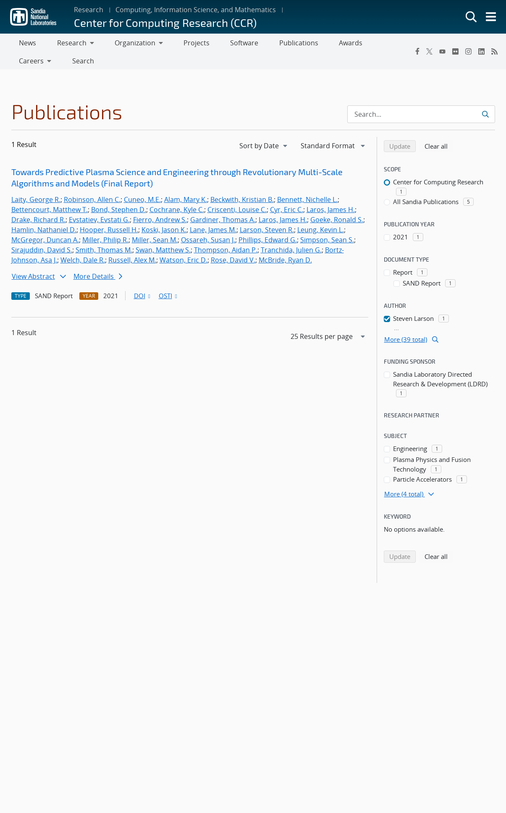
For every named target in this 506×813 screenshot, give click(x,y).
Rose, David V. (233, 243)
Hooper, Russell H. (109, 213)
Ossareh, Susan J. (208, 223)
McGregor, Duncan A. (45, 223)
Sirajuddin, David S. (41, 233)
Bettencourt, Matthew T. (49, 193)
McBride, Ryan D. (285, 243)
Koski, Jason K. (164, 213)
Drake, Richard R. (38, 203)
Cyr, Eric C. (286, 193)
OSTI (169, 279)
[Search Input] (421, 98)
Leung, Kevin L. (320, 213)
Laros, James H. (331, 193)
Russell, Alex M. (132, 243)
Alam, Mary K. (185, 183)
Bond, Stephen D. (118, 193)
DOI (143, 279)
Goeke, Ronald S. (336, 203)
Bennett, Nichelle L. (307, 183)
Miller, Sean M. (155, 223)
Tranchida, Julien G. (291, 233)
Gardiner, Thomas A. (222, 203)
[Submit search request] (486, 98)
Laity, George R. (35, 183)
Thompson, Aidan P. (225, 233)
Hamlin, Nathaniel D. (43, 213)
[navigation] (264, 129)
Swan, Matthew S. (163, 233)
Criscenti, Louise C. (237, 193)
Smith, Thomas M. (104, 233)
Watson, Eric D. (183, 243)
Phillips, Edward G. (268, 223)
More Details (97, 260)
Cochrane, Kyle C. (176, 193)
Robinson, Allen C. (92, 183)
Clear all (439, 129)
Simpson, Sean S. (327, 223)
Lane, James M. (213, 213)
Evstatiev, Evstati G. (99, 203)
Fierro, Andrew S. (160, 203)
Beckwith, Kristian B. (242, 183)
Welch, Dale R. (82, 243)
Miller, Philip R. (105, 223)
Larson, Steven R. (267, 213)
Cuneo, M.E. (142, 183)
